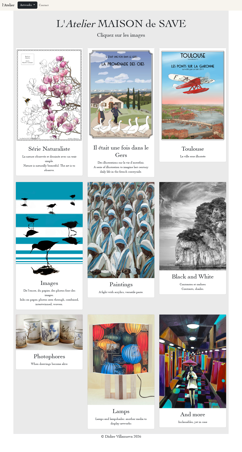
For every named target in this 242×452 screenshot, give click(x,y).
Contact (44, 5)
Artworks (26, 5)
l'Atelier (8, 5)
